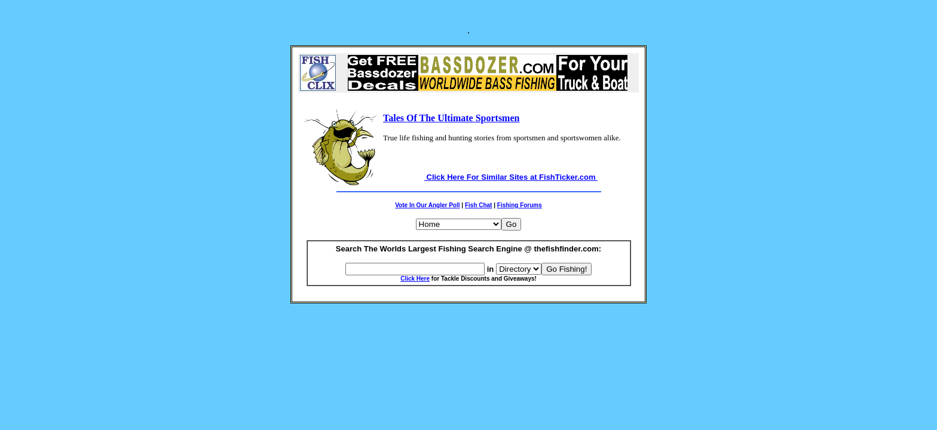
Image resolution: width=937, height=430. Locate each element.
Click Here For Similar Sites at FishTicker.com (511, 177)
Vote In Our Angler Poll (427, 205)
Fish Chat (478, 205)
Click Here (415, 278)
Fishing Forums (519, 205)
